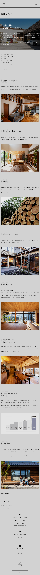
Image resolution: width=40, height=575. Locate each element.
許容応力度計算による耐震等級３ (9, 67)
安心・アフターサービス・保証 (19, 456)
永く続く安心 (5, 69)
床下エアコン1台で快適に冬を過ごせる (10, 64)
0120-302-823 (20, 521)
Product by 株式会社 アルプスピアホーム (20, 570)
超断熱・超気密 (6, 62)
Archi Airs (4, 3)
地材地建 (4, 58)
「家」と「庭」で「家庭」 (8, 60)
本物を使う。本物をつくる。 (8, 56)
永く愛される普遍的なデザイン (9, 54)
